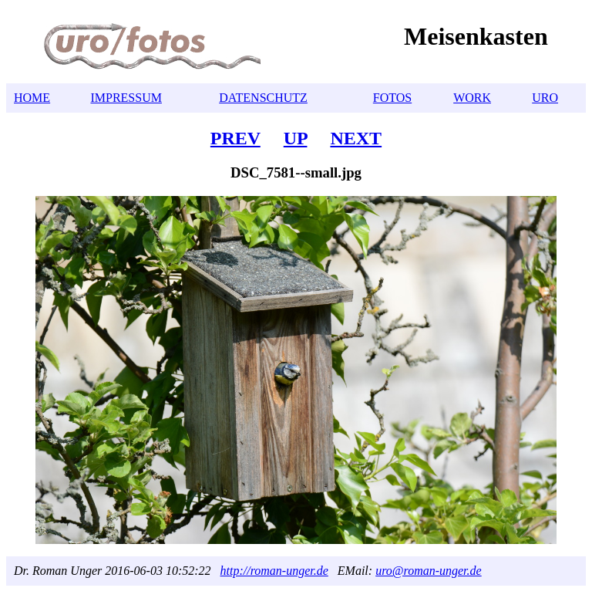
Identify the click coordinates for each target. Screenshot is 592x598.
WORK (472, 97)
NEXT (356, 138)
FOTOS (392, 97)
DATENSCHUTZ (263, 97)
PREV (235, 138)
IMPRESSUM (125, 97)
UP (296, 138)
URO (545, 97)
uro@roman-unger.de (428, 570)
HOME (32, 97)
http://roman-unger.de (274, 570)
